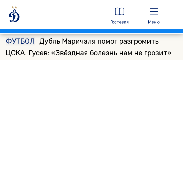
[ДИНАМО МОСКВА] (52, 16)
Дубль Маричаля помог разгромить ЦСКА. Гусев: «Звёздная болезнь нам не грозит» (89, 47)
